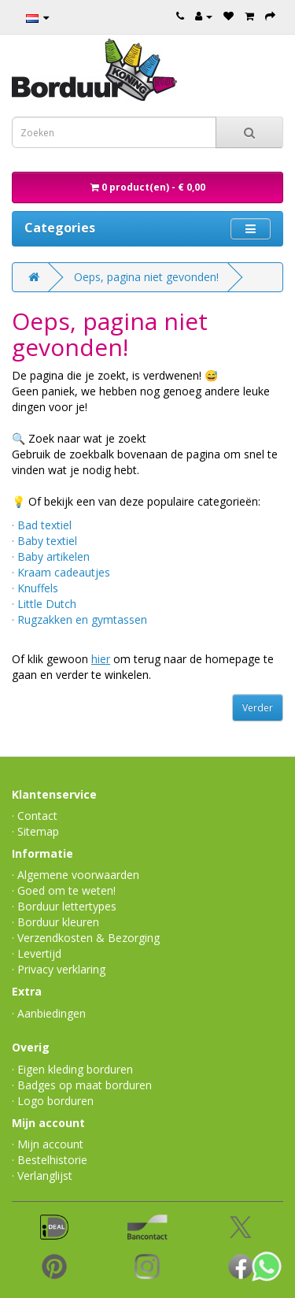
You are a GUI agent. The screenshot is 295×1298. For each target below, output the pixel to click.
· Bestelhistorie (49, 1159)
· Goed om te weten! (64, 890)
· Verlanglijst (42, 1175)
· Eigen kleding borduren (72, 1069)
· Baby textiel (44, 540)
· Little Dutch (44, 603)
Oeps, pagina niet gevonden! (146, 276)
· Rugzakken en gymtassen (79, 619)
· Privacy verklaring (58, 969)
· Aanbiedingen (49, 1013)
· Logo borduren (53, 1100)
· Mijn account (47, 1144)
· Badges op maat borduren (82, 1084)
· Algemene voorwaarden (75, 874)
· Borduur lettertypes (64, 906)
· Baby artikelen (51, 556)
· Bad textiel (42, 524)
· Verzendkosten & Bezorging (86, 937)
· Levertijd (36, 953)
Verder (257, 707)
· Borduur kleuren (55, 921)
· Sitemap (35, 831)
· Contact (34, 815)
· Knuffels (35, 587)
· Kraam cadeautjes (61, 572)
